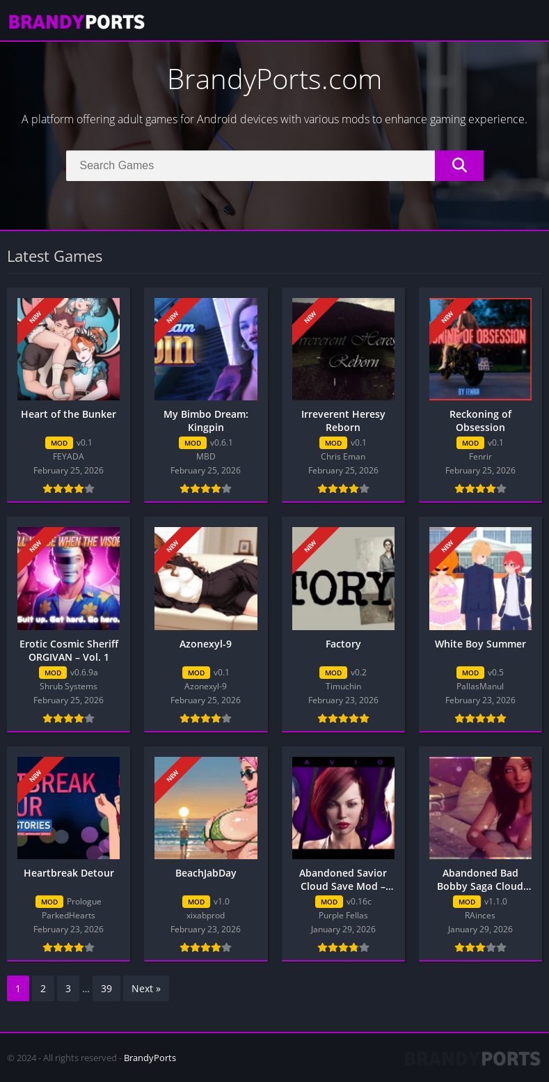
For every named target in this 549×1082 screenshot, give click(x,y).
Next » (146, 988)
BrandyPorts (150, 1057)
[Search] (275, 165)
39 (106, 988)
